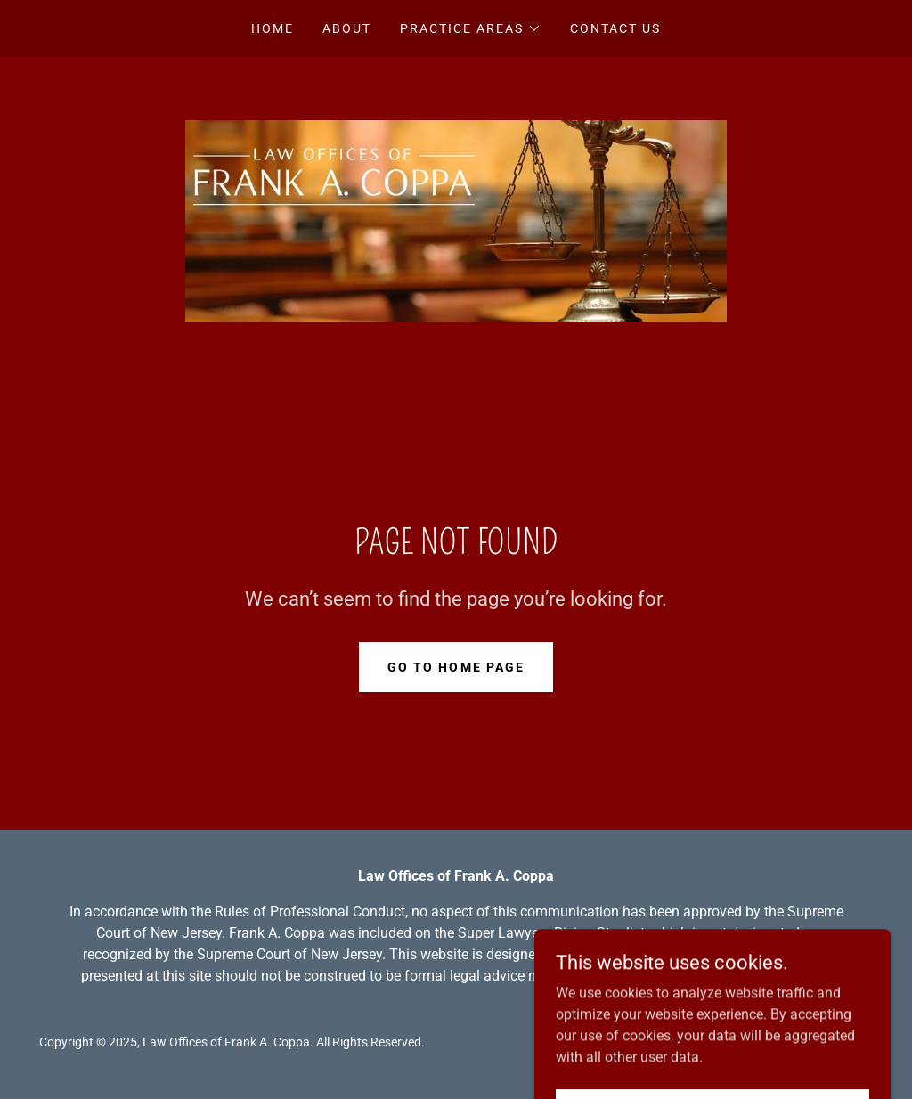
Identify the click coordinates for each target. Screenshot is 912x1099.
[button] (471, 28)
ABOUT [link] (346, 28)
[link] (456, 219)
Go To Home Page (455, 667)
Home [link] (272, 28)
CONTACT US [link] (615, 28)
